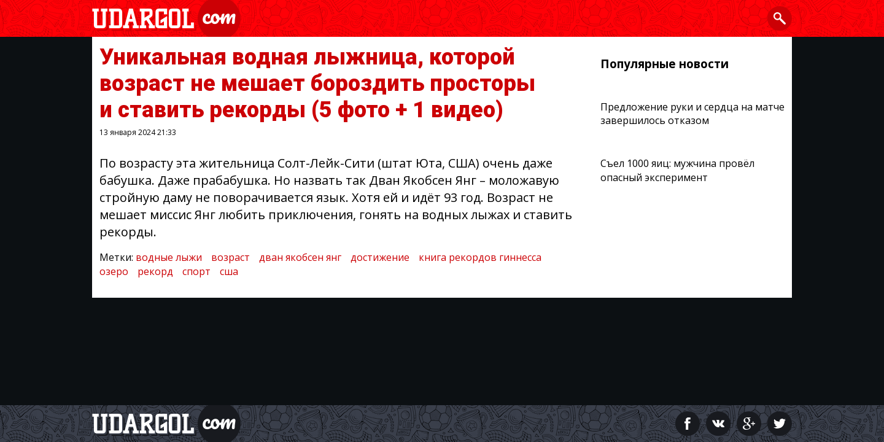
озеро (113, 271)
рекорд (155, 271)
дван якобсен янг (300, 257)
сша (229, 271)
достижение (380, 257)
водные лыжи (169, 257)
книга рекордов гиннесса (480, 257)
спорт (196, 271)
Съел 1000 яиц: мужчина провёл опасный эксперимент (677, 170)
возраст (230, 257)
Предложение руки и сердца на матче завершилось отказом (692, 113)
